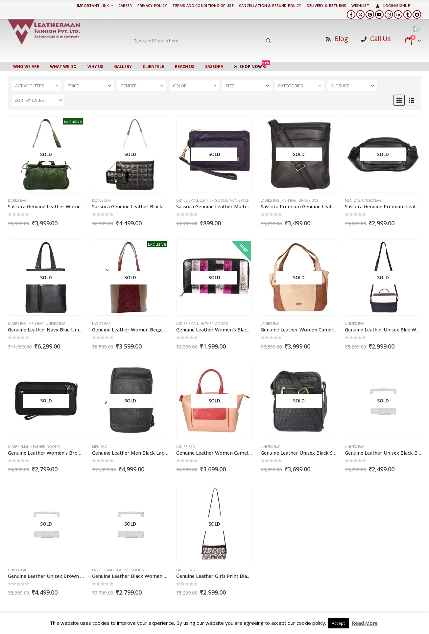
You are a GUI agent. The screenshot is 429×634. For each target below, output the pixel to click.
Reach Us (184, 66)
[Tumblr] (407, 14)
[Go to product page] (46, 155)
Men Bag (289, 200)
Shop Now (252, 65)
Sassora (214, 66)
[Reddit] (417, 14)
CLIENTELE (153, 66)
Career (125, 5)
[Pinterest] (370, 14)
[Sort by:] (38, 100)
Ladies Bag (17, 200)
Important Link (93, 5)
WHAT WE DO (63, 66)
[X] (360, 14)
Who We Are (26, 66)
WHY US (95, 66)
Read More (365, 623)
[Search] (268, 40)
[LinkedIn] (398, 14)
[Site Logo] (44, 31)
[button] (399, 100)
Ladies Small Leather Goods (202, 200)
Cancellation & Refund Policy (270, 5)
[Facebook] (351, 14)
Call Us (380, 38)
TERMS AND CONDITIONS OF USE (202, 5)
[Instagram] (389, 14)
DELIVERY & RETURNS (326, 5)
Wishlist (360, 5)
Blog (341, 38)
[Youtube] (379, 14)
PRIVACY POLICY (152, 5)
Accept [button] (338, 623)
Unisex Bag (308, 200)
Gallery (123, 66)
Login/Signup (392, 5)
